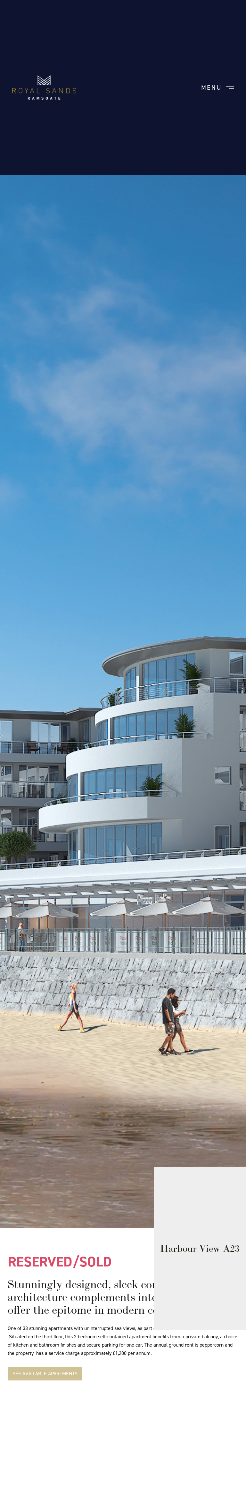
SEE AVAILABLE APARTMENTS (45, 1373)
